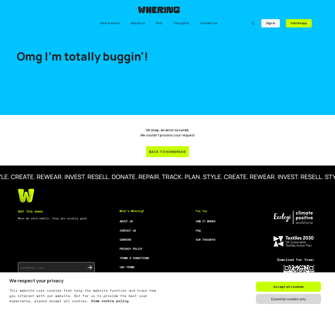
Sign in (270, 23)
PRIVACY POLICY (131, 249)
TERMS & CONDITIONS (134, 258)
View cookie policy (109, 300)
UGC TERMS (127, 267)
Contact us (209, 23)
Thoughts (181, 23)
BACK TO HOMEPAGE (167, 151)
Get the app (299, 23)
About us (138, 23)
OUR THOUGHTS (205, 240)
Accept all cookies (288, 286)
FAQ (159, 23)
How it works (110, 23)
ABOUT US (126, 221)
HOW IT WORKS (205, 221)
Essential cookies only (288, 299)
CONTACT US (128, 231)
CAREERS (125, 240)
